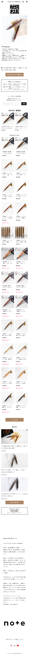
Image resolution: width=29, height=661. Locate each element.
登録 (24, 103)
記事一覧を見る (14, 502)
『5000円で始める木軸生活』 (14, 74)
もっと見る (15, 419)
